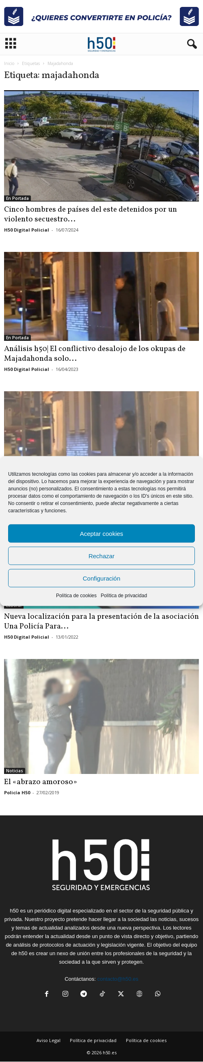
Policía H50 (17, 792)
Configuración (102, 577)
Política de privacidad (124, 595)
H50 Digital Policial (26, 230)
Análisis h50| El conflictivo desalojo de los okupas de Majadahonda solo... (95, 354)
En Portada (17, 198)
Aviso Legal (48, 1040)
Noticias (14, 771)
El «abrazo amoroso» (40, 782)
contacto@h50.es (117, 979)
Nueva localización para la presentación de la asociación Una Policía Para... (101, 621)
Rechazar (101, 555)
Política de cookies (76, 595)
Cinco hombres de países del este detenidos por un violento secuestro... (90, 214)
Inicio (9, 63)
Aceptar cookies (101, 533)
